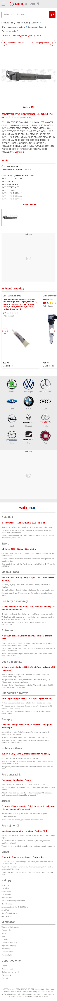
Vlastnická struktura (40, 996)
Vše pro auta (22, 23)
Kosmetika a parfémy (9, 942)
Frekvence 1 (6, 975)
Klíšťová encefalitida (9, 817)
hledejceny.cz (7, 885)
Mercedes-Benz (45, 386)
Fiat (45, 437)
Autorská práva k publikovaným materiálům (20, 991)
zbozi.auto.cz (7, 23)
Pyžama (5, 939)
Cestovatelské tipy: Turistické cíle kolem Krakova (20, 758)
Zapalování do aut (36, 27)
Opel (12, 420)
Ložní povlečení (7, 952)
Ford (12, 403)
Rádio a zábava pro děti (10, 972)
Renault (28, 420)
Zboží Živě (5, 888)
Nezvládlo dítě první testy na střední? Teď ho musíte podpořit (24, 813)
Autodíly (34, 23)
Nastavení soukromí (24, 996)
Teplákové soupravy (9, 945)
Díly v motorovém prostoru (13, 27)
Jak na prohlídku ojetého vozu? (13, 901)
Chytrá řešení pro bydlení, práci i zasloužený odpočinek (22, 820)
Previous (5, 331)
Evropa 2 (5, 978)
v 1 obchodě (8, 366)
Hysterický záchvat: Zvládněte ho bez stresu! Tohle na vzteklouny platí (28, 614)
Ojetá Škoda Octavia (9, 913)
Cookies (12, 996)
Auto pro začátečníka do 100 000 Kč (15, 907)
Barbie (4, 933)
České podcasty (7, 969)
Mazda (12, 437)
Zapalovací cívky (9, 31)
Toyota (45, 420)
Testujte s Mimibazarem (10, 927)
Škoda (12, 386)
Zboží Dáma (6, 894)
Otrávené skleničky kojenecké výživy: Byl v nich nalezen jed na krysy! (27, 527)
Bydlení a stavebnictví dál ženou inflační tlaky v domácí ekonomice (26, 703)
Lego (3, 936)
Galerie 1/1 (28, 107)
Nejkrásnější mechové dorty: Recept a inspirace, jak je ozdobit (25, 737)
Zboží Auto (6, 910)
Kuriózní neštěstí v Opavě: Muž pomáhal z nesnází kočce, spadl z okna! (28, 590)
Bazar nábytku (7, 955)
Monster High (6, 930)
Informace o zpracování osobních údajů (39, 994)
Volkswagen (28, 386)
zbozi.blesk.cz (7, 898)
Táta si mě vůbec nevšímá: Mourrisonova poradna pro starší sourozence (28, 846)
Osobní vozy (6, 891)
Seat (28, 437)
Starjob (4, 966)
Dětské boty (6, 949)
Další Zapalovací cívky (12, 296)
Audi (45, 403)
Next (52, 331)
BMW (28, 403)
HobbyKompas (7, 904)
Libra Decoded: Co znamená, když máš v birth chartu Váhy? (24, 784)
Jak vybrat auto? (8, 916)
